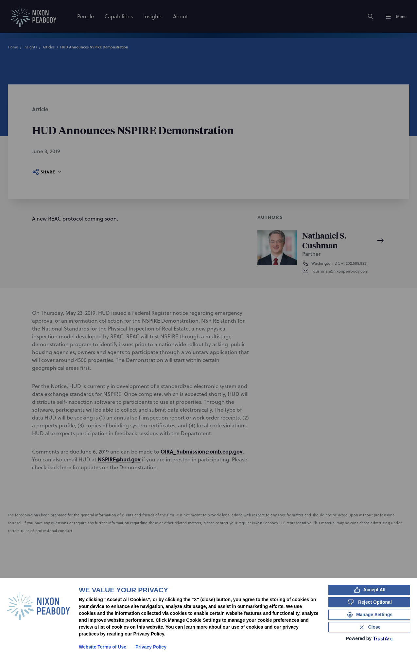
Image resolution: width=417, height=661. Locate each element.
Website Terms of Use (102, 647)
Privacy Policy (150, 647)
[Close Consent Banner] (369, 627)
